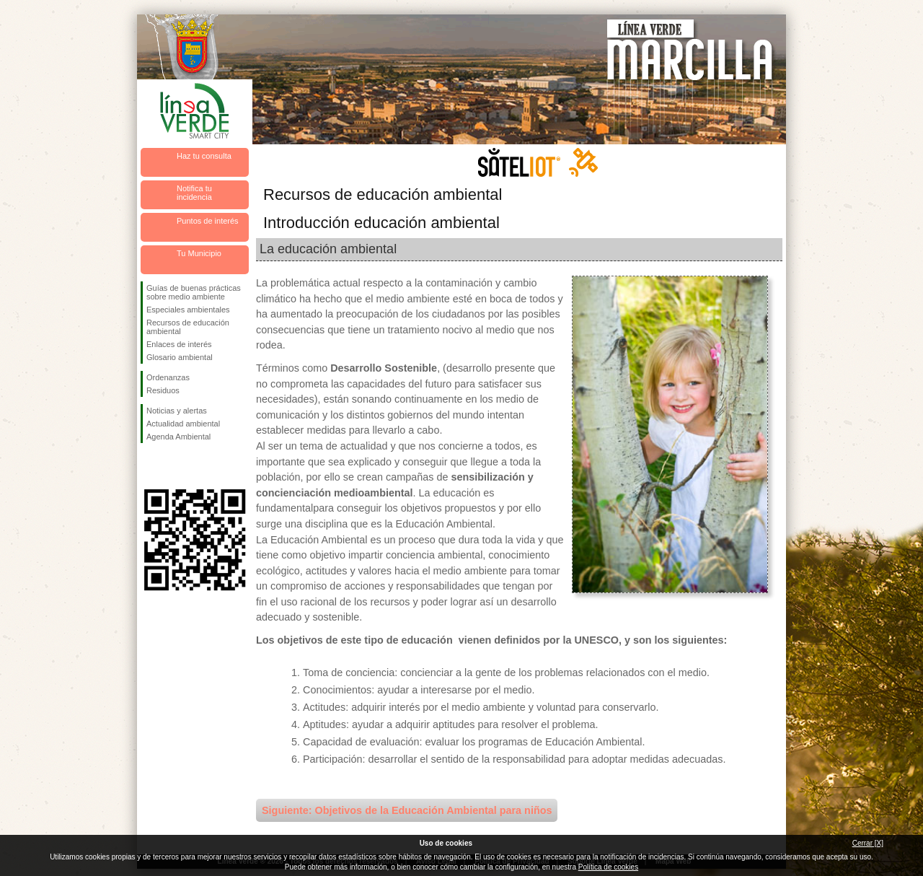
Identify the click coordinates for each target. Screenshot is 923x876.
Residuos (163, 390)
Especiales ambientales (188, 309)
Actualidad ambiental (183, 423)
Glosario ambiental (179, 357)
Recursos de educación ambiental (187, 327)
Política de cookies (608, 867)
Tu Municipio (199, 253)
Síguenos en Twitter (173, 466)
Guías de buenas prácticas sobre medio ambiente (193, 292)
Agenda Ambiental (178, 436)
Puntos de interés (208, 220)
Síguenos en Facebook (149, 466)
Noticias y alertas (176, 410)
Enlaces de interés (179, 344)
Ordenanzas (168, 377)
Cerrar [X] (867, 843)
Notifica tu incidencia (194, 192)
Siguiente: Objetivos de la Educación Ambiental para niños (407, 810)
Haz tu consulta (204, 156)
